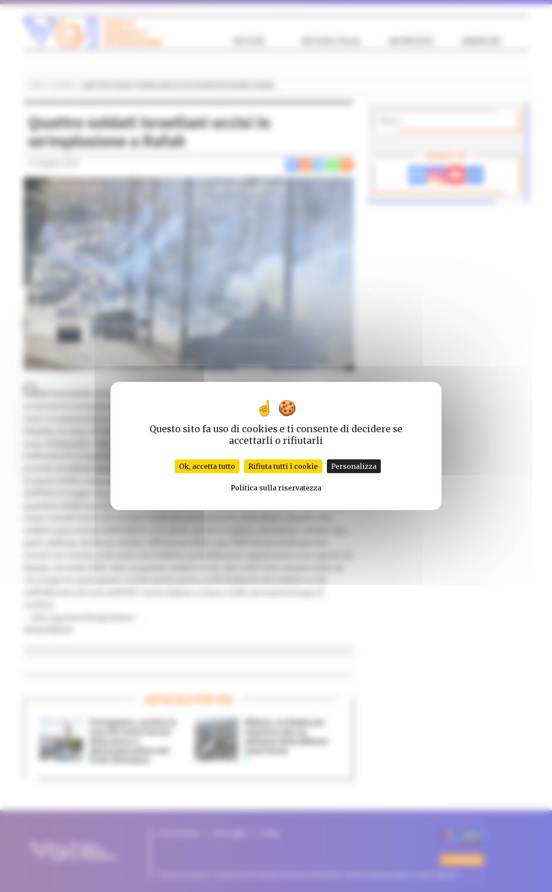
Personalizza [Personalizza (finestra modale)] (353, 466)
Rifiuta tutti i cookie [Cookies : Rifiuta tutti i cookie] (283, 466)
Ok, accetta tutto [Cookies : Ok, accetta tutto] (207, 466)
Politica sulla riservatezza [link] (276, 487)
